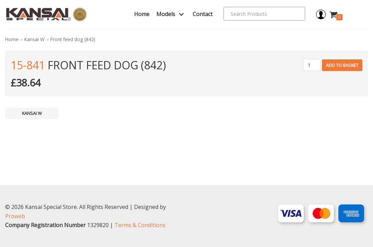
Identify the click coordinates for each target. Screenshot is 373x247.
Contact (203, 14)
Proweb (15, 216)
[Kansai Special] (46, 14)
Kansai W (34, 39)
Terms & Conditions (140, 225)
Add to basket (342, 65)
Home (141, 14)
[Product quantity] (312, 65)
